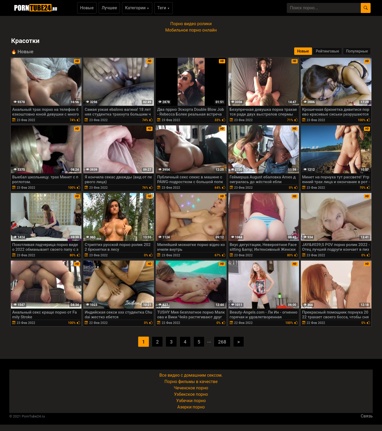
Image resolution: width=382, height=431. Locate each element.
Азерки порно (191, 407)
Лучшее (109, 7)
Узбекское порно (191, 394)
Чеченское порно (191, 387)
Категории (137, 7)
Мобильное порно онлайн (191, 30)
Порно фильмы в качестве (191, 381)
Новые (87, 7)
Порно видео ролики (191, 23)
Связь (367, 416)
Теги (163, 7)
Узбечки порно (191, 400)
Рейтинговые (327, 51)
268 (222, 342)
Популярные (357, 51)
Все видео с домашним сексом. (191, 375)
